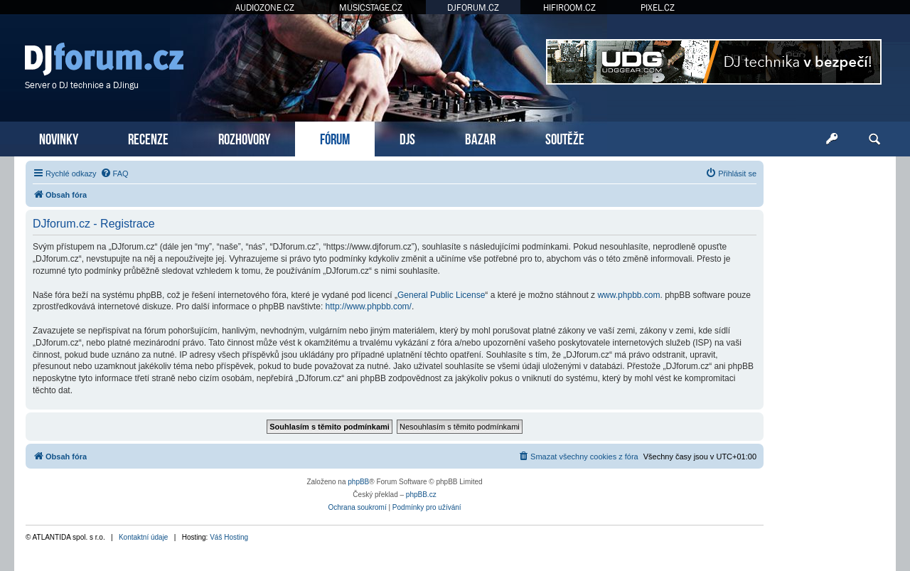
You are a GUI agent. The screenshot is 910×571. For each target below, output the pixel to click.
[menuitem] (114, 173)
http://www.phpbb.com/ (369, 306)
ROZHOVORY (244, 137)
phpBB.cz (421, 494)
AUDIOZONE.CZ (264, 7)
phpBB (358, 482)
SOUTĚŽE (564, 137)
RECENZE (148, 137)
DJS (407, 137)
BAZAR (480, 137)
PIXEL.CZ (658, 7)
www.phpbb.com (628, 295)
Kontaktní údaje (143, 537)
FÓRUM (335, 137)
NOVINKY (58, 137)
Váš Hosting (229, 537)
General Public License (441, 295)
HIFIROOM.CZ (569, 7)
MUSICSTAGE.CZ (370, 7)
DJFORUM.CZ (473, 7)
